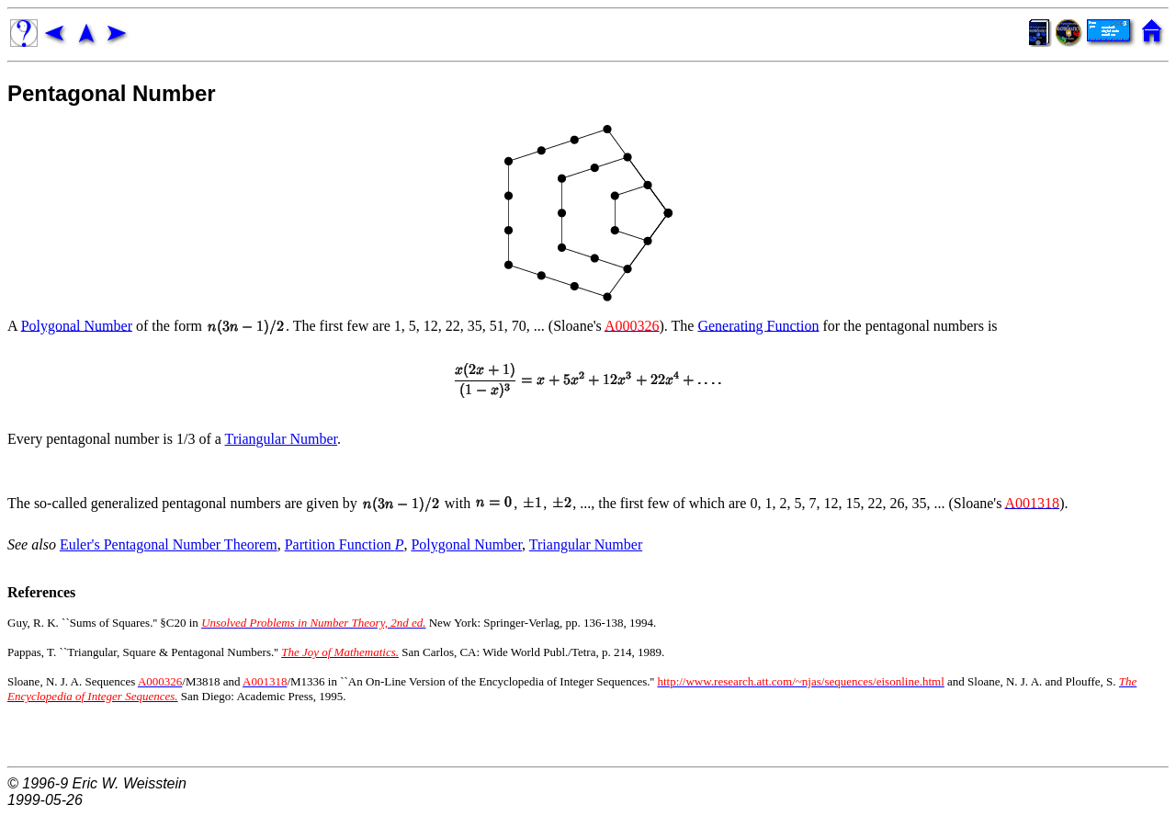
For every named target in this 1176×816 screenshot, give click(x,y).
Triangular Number (281, 439)
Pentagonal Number (111, 93)
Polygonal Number (76, 325)
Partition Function (344, 544)
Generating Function (758, 325)
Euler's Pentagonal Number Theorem (168, 544)
